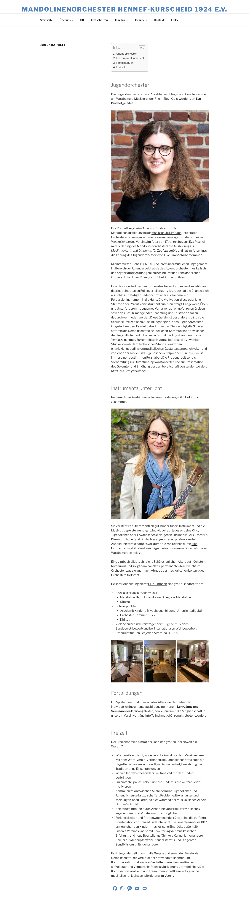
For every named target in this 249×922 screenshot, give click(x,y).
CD (82, 20)
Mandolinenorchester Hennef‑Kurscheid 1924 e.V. (124, 9)
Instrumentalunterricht (130, 58)
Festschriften (99, 20)
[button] (127, 661)
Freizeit (120, 67)
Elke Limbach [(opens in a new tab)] (173, 255)
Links (174, 20)
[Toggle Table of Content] (140, 48)
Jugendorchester (126, 53)
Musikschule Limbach (166, 233)
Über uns (67, 20)
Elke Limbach (120, 561)
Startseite (46, 20)
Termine (141, 20)
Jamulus (121, 20)
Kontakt (159, 20)
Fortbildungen (124, 62)
